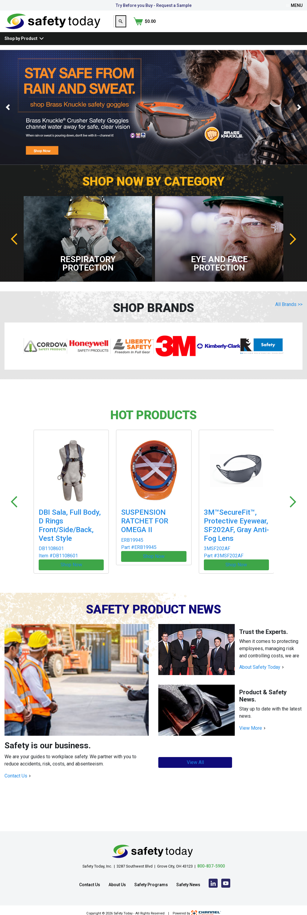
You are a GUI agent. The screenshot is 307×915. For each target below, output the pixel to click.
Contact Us (15, 769)
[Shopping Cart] (291, 26)
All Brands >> (289, 314)
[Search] (265, 26)
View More (250, 722)
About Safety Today (259, 661)
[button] (7, 116)
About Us (117, 878)
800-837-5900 (211, 859)
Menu (294, 5)
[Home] (52, 26)
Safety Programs (151, 878)
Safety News (188, 878)
